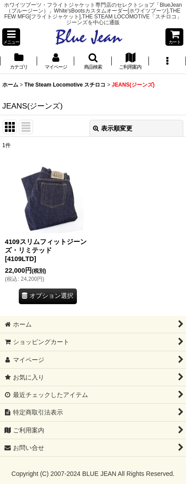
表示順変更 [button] (112, 128)
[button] (11, 37)
